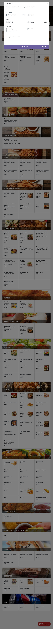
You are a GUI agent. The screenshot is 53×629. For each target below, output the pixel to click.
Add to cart (33, 47)
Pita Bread (31, 15)
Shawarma (37, 22)
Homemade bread (15, 15)
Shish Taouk (9, 22)
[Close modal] (47, 4)
